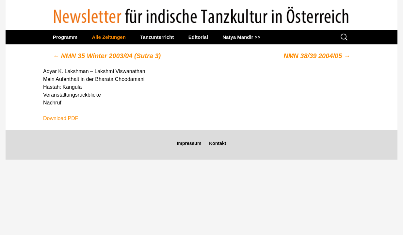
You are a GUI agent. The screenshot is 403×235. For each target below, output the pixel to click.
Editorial (198, 37)
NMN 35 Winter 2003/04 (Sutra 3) (107, 55)
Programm (65, 37)
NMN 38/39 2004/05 (316, 55)
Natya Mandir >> (241, 37)
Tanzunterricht (157, 37)
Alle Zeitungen (108, 37)
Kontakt (217, 143)
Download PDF (60, 118)
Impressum (189, 143)
